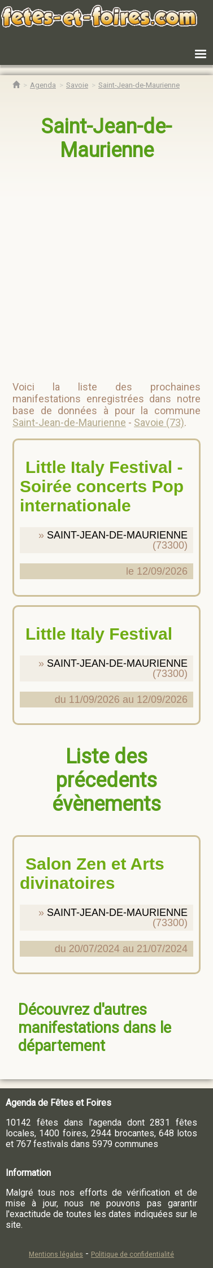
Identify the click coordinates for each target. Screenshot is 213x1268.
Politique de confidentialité (132, 1254)
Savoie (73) (159, 422)
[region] (107, 266)
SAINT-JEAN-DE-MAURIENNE (117, 535)
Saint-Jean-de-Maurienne (106, 138)
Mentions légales (56, 1254)
